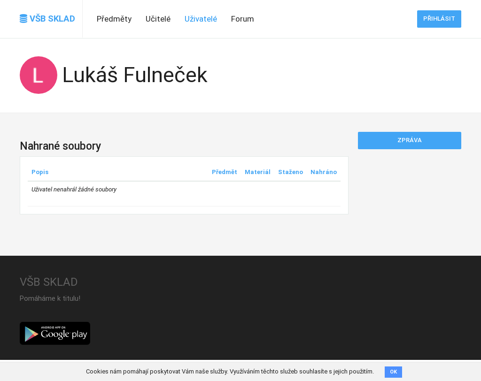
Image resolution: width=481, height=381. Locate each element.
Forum (242, 18)
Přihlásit (439, 18)
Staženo (290, 171)
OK (393, 372)
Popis (39, 171)
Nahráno (323, 171)
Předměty (114, 18)
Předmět (224, 171)
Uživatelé (201, 18)
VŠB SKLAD (47, 19)
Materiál (258, 171)
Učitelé (158, 18)
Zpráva (409, 140)
